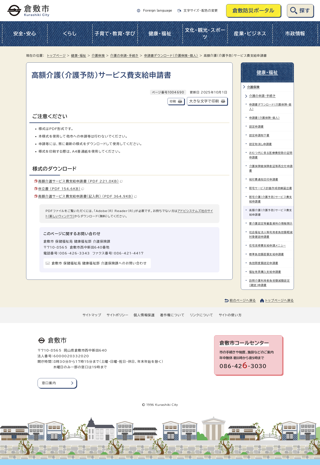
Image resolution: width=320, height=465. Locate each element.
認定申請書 (256, 126)
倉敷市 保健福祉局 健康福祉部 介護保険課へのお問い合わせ (99, 263)
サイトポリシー (117, 315)
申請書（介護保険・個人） (264, 118)
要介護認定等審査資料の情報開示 (271, 223)
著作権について (172, 315)
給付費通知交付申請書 (263, 179)
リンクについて (201, 315)
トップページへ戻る (279, 300)
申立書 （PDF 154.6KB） (61, 188)
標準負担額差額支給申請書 (266, 254)
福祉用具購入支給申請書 (265, 272)
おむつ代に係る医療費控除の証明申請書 (270, 155)
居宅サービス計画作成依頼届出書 (270, 188)
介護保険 (98, 55)
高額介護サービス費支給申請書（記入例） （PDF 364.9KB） (87, 196)
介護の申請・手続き (124, 55)
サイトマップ (91, 315)
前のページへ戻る (243, 300)
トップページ (56, 55)
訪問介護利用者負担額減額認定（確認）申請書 (269, 282)
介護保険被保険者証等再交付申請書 (271, 168)
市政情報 (295, 33)
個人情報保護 (144, 315)
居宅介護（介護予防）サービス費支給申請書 (270, 199)
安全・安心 (24, 33)
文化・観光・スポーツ (205, 34)
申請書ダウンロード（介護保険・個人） (171, 55)
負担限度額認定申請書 (263, 263)
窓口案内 (49, 383)
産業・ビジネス (250, 33)
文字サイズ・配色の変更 (200, 10)
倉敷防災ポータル (253, 10)
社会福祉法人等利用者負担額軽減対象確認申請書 (271, 234)
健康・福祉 (160, 33)
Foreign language (157, 10)
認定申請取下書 (259, 135)
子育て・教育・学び (115, 33)
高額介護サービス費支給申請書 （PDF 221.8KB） (80, 181)
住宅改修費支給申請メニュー (267, 245)
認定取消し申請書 (260, 144)
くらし (70, 33)
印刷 (173, 101)
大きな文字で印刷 (204, 101)
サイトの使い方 (230, 315)
